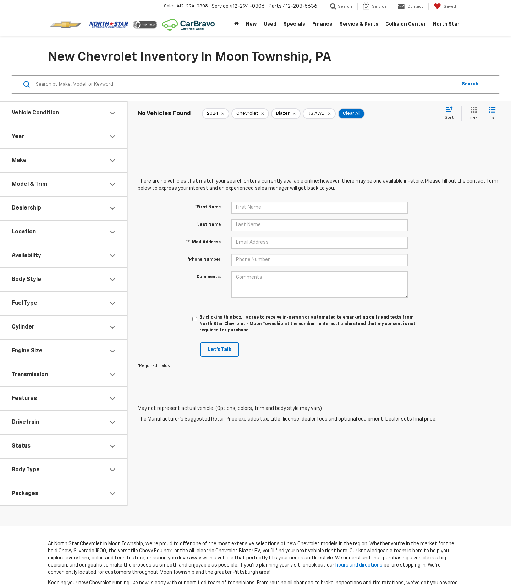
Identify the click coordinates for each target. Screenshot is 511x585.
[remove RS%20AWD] (319, 113)
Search (470, 84)
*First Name (208, 207)
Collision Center (405, 24)
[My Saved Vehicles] (444, 6)
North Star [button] (446, 24)
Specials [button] (294, 24)
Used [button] (270, 24)
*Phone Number (204, 260)
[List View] (492, 113)
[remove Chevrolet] (250, 113)
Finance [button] (322, 24)
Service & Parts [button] (359, 24)
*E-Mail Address (203, 242)
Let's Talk (219, 349)
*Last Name (208, 225)
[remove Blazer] (286, 113)
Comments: (209, 277)
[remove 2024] (215, 113)
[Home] (236, 24)
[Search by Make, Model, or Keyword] (245, 84)
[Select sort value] (451, 113)
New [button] (251, 24)
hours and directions (359, 565)
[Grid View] (472, 113)
